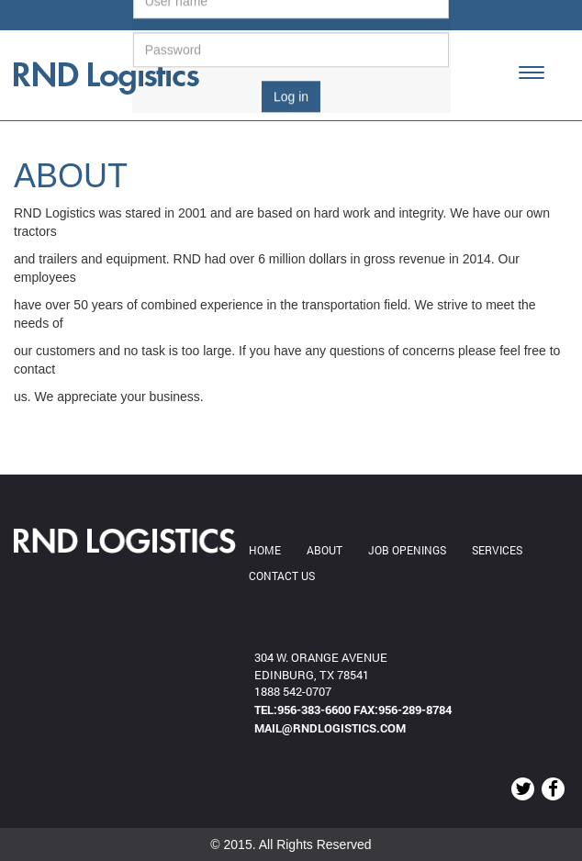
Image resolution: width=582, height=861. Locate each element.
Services (497, 549)
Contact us (282, 575)
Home (265, 549)
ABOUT (324, 549)
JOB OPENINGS (407, 549)
